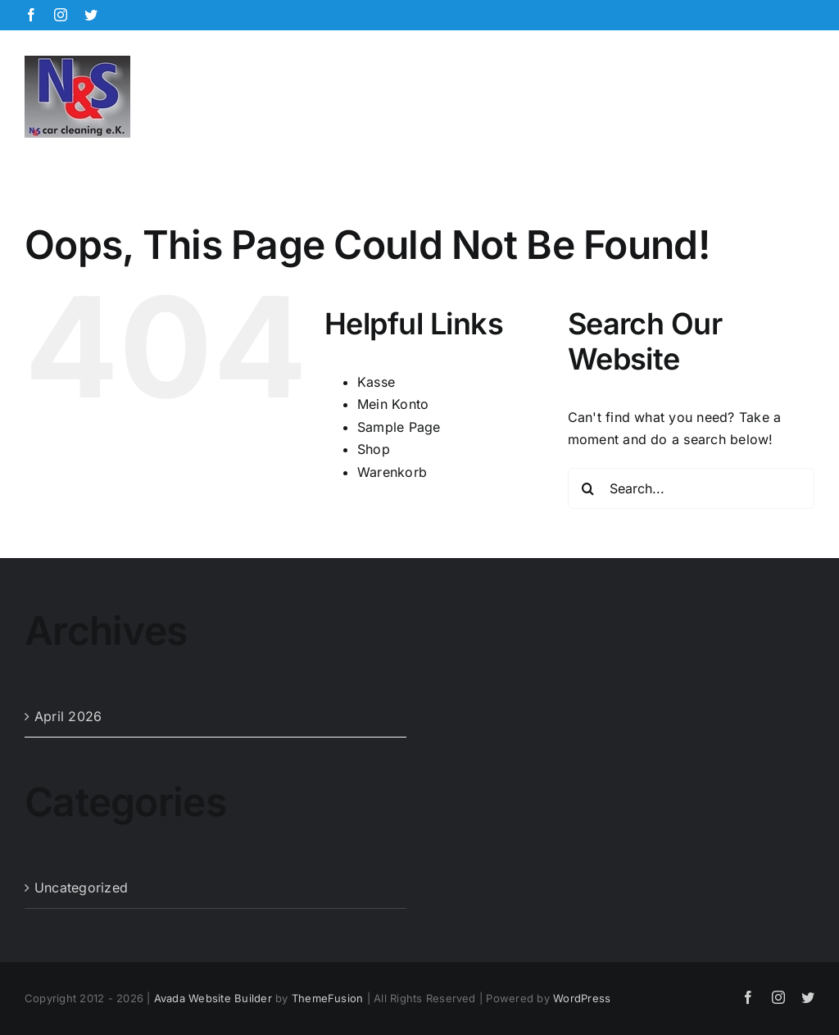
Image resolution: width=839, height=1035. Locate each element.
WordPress (581, 998)
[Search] (588, 488)
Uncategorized (81, 887)
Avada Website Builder (213, 998)
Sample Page (399, 427)
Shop (373, 449)
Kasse (376, 382)
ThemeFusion (328, 998)
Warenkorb (392, 472)
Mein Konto (393, 404)
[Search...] (691, 488)
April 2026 (68, 716)
